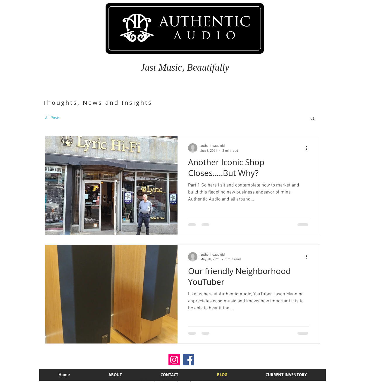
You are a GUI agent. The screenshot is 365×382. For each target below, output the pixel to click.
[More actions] (308, 147)
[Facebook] (188, 359)
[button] (312, 119)
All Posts (52, 118)
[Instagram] (174, 359)
